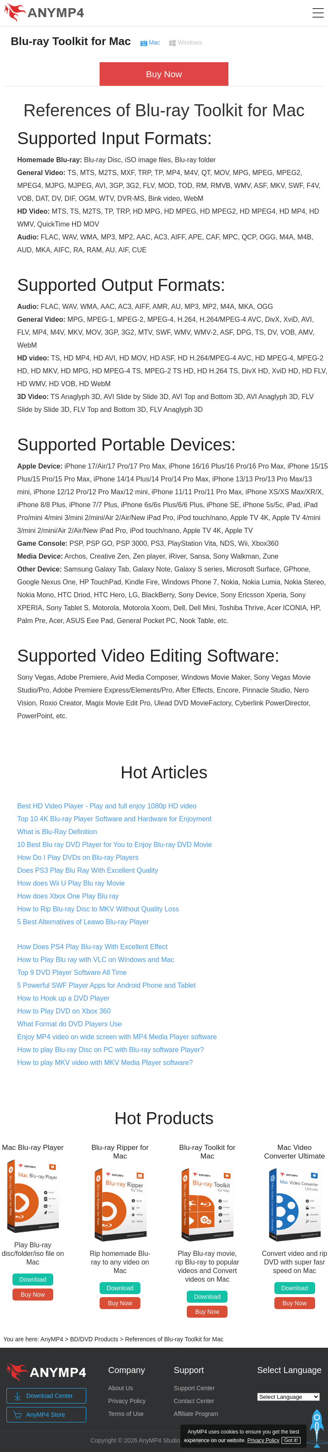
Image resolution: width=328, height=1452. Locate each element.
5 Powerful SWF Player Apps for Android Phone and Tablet (106, 985)
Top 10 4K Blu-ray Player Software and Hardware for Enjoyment (114, 819)
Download (32, 1279)
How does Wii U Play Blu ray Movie (71, 883)
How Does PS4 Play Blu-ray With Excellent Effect (92, 946)
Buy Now (164, 74)
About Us (120, 1388)
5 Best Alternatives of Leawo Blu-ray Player (83, 922)
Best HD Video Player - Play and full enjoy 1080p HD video (107, 806)
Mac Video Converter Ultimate (294, 1151)
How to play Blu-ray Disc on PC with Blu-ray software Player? (110, 1049)
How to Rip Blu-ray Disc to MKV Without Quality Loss (98, 909)
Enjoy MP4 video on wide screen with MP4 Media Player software (117, 1037)
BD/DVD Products (94, 1339)
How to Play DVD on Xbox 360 (64, 1011)
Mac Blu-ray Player (33, 1147)
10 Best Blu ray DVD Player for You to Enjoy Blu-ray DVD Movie (114, 844)
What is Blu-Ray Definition (57, 831)
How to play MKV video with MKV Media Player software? (105, 1062)
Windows (190, 43)
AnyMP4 (51, 1339)
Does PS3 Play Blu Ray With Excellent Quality (87, 870)
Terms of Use (125, 1414)
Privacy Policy (127, 1401)
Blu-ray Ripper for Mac (120, 1151)
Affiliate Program (196, 1414)
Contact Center (194, 1401)
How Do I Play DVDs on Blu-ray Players (78, 857)
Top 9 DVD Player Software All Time (72, 972)
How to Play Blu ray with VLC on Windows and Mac (95, 959)
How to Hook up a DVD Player (63, 998)
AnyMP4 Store (39, 1415)
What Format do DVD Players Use (69, 1024)
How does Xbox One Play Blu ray (68, 896)
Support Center (194, 1388)
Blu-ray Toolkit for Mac (71, 41)
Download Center (43, 1396)
